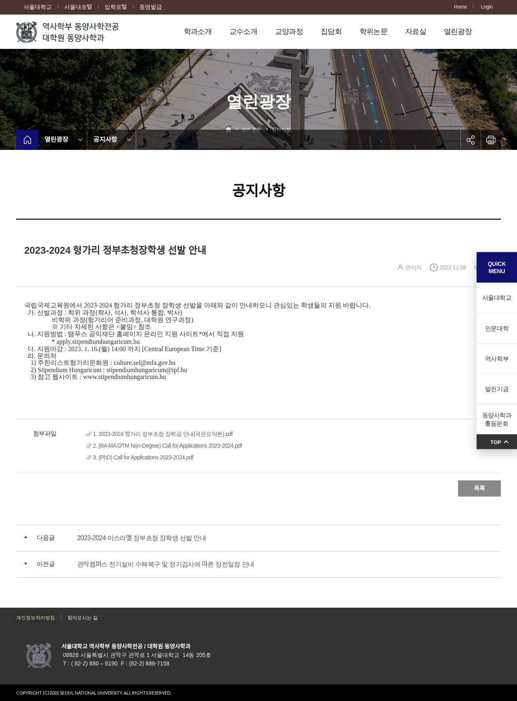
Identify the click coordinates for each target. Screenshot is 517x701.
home (27, 140)
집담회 (331, 31)
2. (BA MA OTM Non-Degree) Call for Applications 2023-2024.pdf (167, 445)
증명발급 (150, 7)
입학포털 (116, 7)
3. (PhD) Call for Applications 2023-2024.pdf (143, 457)
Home (460, 7)
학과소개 (198, 31)
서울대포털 (78, 7)
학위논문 (373, 31)
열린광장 (458, 31)
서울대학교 (37, 7)
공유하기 (470, 140)
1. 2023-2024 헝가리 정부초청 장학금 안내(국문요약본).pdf (163, 434)
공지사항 (105, 139)
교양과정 (289, 31)
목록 (479, 488)
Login (487, 7)
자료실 (415, 31)
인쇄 (491, 140)
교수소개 (243, 31)
